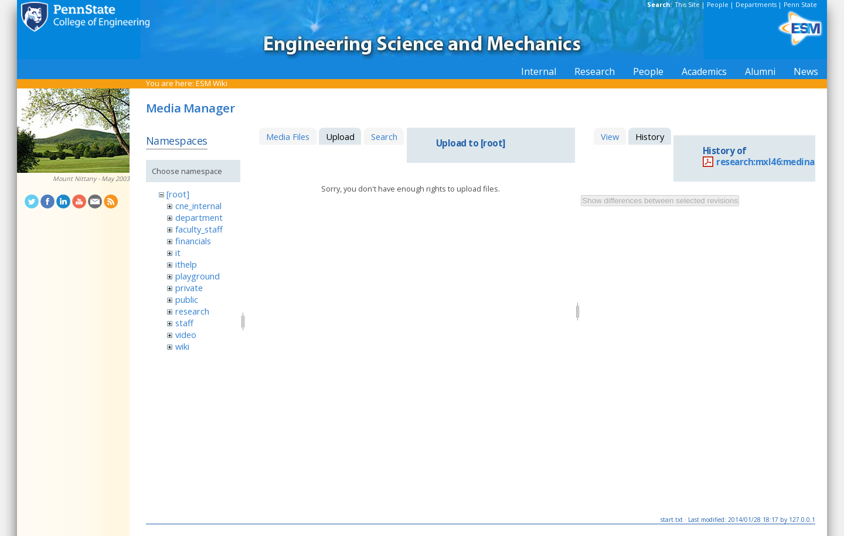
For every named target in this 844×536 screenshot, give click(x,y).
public (186, 299)
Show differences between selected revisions (660, 200)
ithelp (186, 264)
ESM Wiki (211, 83)
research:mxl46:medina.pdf (774, 162)
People (718, 5)
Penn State (800, 5)
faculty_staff (199, 229)
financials (193, 241)
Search (384, 136)
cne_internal (198, 205)
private (189, 287)
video (185, 334)
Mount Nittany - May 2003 (91, 179)
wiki (182, 346)
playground (197, 276)
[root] (177, 194)
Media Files (287, 136)
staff (184, 323)
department (199, 217)
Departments (756, 5)
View (610, 136)
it (178, 252)
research (192, 311)
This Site (687, 5)
